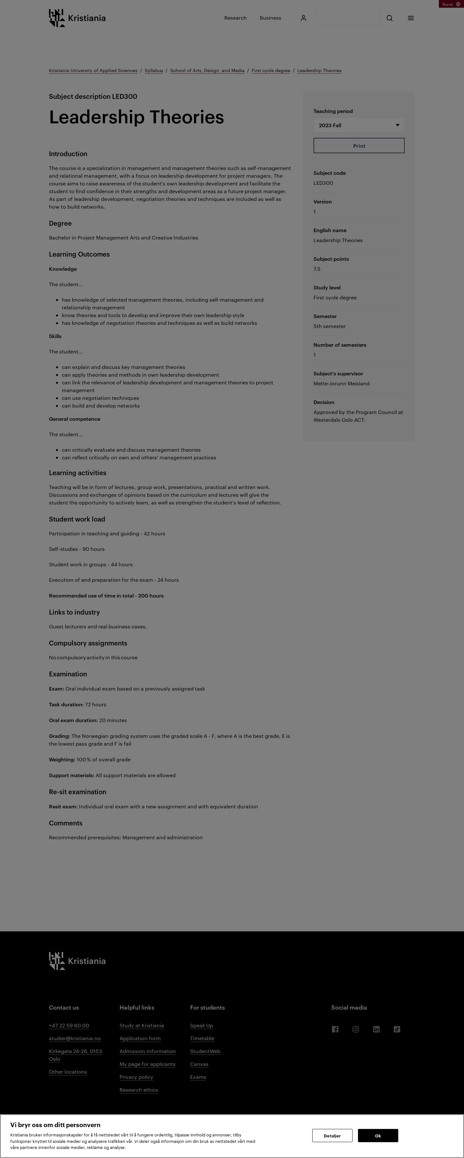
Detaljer (332, 1135)
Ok (378, 1135)
